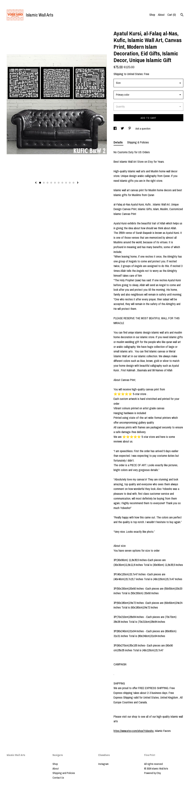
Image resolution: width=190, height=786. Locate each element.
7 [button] (62, 183)
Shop (152, 15)
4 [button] (51, 183)
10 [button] (73, 183)
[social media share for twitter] (123, 128)
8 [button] (66, 183)
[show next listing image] (78, 183)
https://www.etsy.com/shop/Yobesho (134, 731)
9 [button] (70, 183)
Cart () (171, 15)
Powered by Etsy (152, 773)
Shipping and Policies (64, 773)
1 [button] (40, 183)
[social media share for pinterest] (130, 128)
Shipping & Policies (138, 142)
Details (118, 142)
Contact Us (58, 777)
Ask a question (142, 128)
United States (135, 74)
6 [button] (59, 183)
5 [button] (55, 183)
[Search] (182, 15)
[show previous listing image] (36, 183)
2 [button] (44, 183)
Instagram (103, 764)
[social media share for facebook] (115, 128)
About (161, 15)
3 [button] (47, 183)
